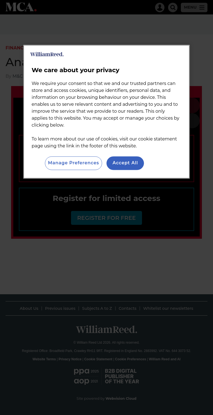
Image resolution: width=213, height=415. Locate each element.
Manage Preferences (73, 163)
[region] (106, 111)
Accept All (125, 163)
